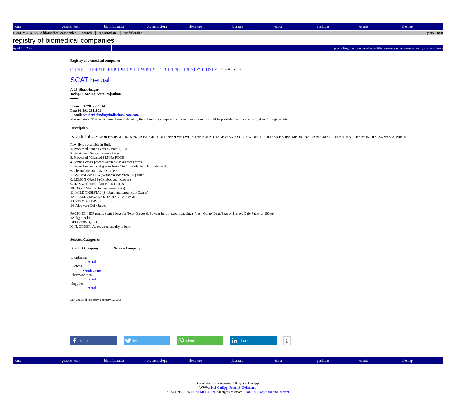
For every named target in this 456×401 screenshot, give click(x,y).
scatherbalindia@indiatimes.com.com (111, 115)
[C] (88, 69)
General (90, 262)
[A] (77, 69)
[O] (154, 69)
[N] (148, 69)
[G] (110, 69)
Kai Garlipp (219, 388)
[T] (181, 69)
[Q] (165, 69)
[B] (83, 69)
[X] (204, 69)
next (440, 33)
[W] (198, 69)
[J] (126, 69)
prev (431, 33)
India (74, 98)
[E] (100, 69)
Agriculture (93, 270)
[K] (131, 69)
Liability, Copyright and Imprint (266, 392)
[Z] (216, 69)
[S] (176, 69)
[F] (105, 69)
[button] (93, 340)
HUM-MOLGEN (203, 392)
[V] (192, 69)
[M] (142, 69)
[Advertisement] (37, 145)
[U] (186, 69)
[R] (170, 69)
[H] (116, 69)
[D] (94, 69)
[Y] (210, 69)
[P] (159, 69)
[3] (72, 69)
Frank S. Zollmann (242, 388)
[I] (121, 69)
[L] (136, 69)
